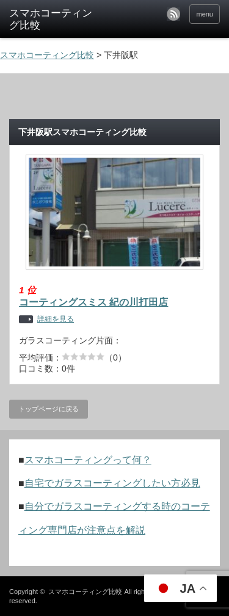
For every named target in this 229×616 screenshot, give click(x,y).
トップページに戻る (48, 409)
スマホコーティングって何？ (87, 460)
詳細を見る (55, 319)
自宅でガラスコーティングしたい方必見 (112, 483)
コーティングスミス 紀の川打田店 (93, 302)
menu (204, 14)
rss (173, 14)
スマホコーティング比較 (85, 591)
